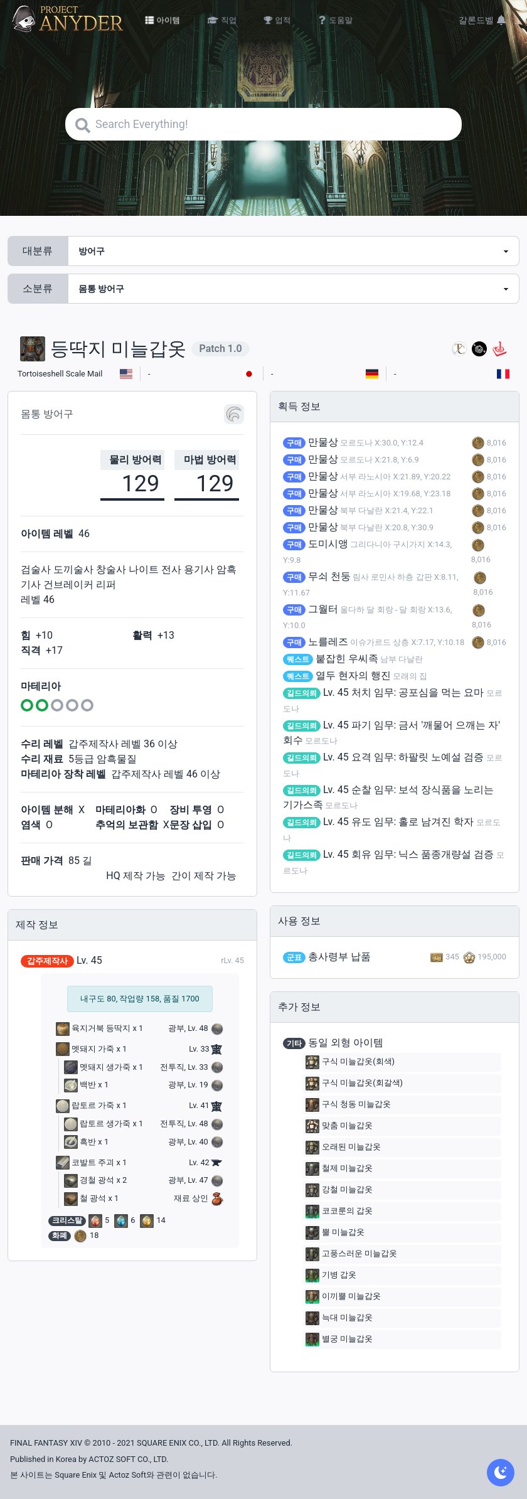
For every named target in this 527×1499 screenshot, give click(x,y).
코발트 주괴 (85, 1162)
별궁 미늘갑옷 (339, 1340)
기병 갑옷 (331, 1276)
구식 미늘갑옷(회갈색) (354, 1084)
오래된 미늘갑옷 (343, 1148)
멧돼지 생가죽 (97, 1067)
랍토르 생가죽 (97, 1123)
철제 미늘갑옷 (339, 1169)
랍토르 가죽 (85, 1105)
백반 (80, 1084)
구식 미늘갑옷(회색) (350, 1062)
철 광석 (85, 1198)
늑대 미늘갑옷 (339, 1318)
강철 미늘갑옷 (339, 1190)
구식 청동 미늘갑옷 (348, 1105)
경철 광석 (89, 1180)
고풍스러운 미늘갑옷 (351, 1254)
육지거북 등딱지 (93, 1028)
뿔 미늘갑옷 (335, 1233)
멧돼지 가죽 (85, 1049)
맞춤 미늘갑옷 (339, 1126)
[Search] (263, 124)
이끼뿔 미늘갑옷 (343, 1297)
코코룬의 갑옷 (339, 1212)
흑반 (80, 1141)
